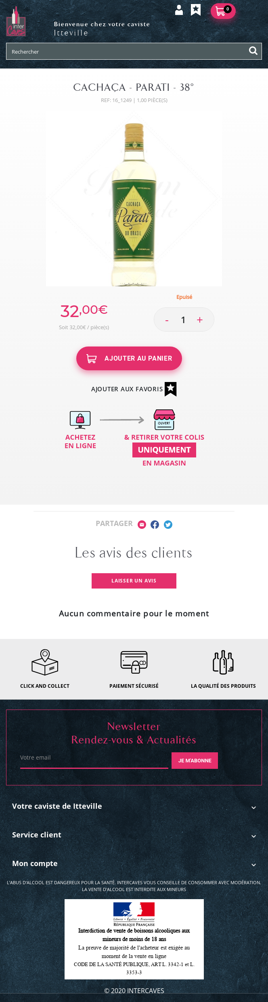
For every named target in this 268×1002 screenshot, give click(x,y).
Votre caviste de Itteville (57, 806)
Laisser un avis (134, 580)
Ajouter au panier (129, 358)
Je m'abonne (194, 761)
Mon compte (35, 863)
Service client (36, 834)
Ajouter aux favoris (134, 389)
